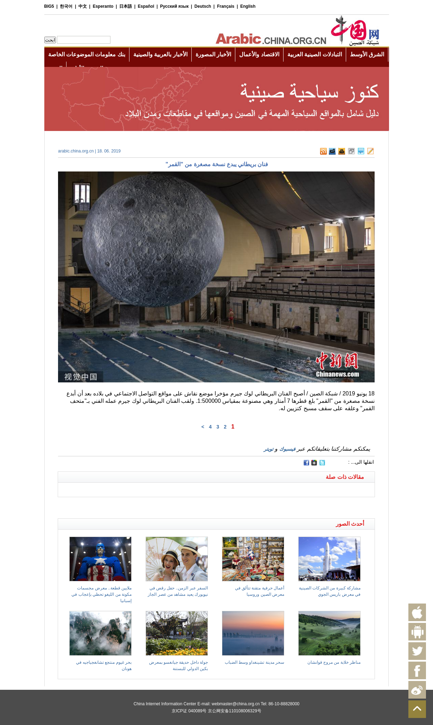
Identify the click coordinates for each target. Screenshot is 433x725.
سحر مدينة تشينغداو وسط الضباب (254, 662)
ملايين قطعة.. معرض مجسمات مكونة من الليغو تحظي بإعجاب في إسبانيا (101, 594)
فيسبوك (287, 449)
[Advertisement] (137, 506)
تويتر (268, 449)
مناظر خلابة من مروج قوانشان (334, 662)
